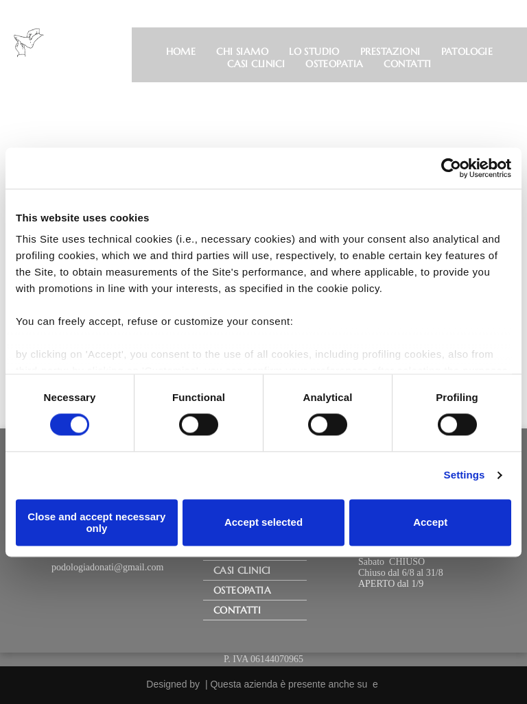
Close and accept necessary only (96, 522)
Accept (430, 523)
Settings (464, 475)
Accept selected (263, 523)
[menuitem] (181, 51)
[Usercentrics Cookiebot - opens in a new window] (451, 168)
